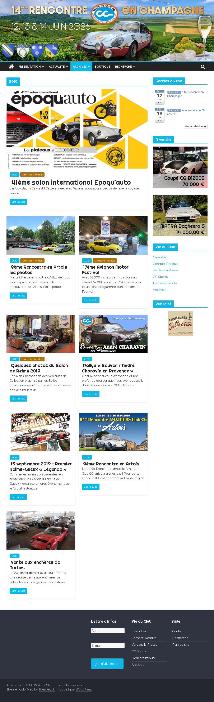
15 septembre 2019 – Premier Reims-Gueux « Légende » (41, 466)
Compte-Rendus (32, 174)
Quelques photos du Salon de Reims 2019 (39, 368)
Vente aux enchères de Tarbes (35, 565)
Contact (178, 631)
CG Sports (160, 277)
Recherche (123, 66)
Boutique (102, 66)
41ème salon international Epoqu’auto (71, 182)
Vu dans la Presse (166, 270)
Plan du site (180, 645)
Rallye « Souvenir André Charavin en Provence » (108, 368)
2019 (14, 174)
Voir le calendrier (195, 126)
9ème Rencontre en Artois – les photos (40, 269)
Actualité (57, 66)
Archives (80, 66)
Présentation (29, 66)
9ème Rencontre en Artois (111, 464)
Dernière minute (165, 283)
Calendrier (160, 257)
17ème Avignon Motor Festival (105, 269)
